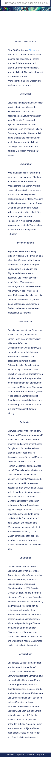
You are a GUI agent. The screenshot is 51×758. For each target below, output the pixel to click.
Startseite (10, 755)
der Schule (17, 63)
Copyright (40, 755)
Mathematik (35, 54)
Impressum (20, 755)
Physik (32, 50)
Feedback (30, 755)
